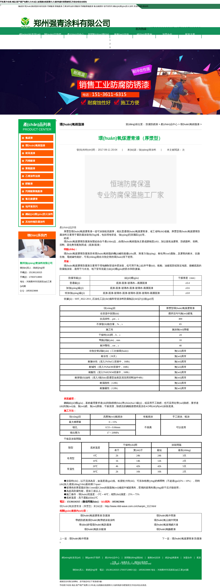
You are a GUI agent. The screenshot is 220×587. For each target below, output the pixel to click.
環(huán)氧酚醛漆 (166, 529)
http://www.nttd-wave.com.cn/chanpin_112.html (130, 506)
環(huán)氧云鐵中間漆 (166, 520)
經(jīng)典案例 (144, 34)
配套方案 (190, 34)
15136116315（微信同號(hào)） (83, 501)
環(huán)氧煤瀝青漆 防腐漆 (95, 515)
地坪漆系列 (31, 206)
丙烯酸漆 (30, 160)
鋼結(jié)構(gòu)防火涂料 (39, 214)
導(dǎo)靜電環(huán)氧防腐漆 (95, 524)
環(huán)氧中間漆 (166, 515)
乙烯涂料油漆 (32, 176)
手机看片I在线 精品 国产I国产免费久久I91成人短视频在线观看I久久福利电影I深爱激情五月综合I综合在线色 (43, 2)
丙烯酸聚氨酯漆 (33, 191)
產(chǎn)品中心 (75, 34)
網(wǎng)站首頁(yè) (30, 34)
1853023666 (118, 501)
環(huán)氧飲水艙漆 (95, 529)
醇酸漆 (29, 183)
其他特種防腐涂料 (35, 221)
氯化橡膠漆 (31, 199)
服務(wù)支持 (121, 34)
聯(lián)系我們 (191, 11)
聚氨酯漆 (30, 168)
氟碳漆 (29, 138)
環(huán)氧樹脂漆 (35, 145)
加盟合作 (167, 34)
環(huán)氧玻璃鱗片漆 (166, 524)
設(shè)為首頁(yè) (138, 11)
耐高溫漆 (30, 153)
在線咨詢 (157, 11)
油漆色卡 (173, 11)
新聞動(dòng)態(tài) (98, 34)
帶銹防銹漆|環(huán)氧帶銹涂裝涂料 (95, 520)
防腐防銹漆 (152, 124)
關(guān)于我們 (52, 34)
